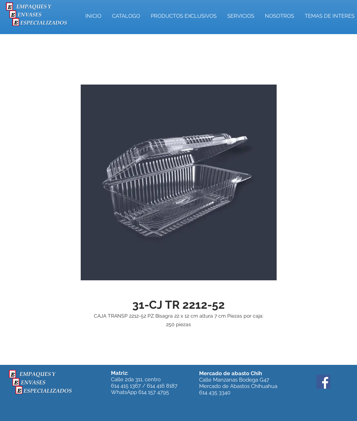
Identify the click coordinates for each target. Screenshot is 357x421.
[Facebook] (323, 382)
